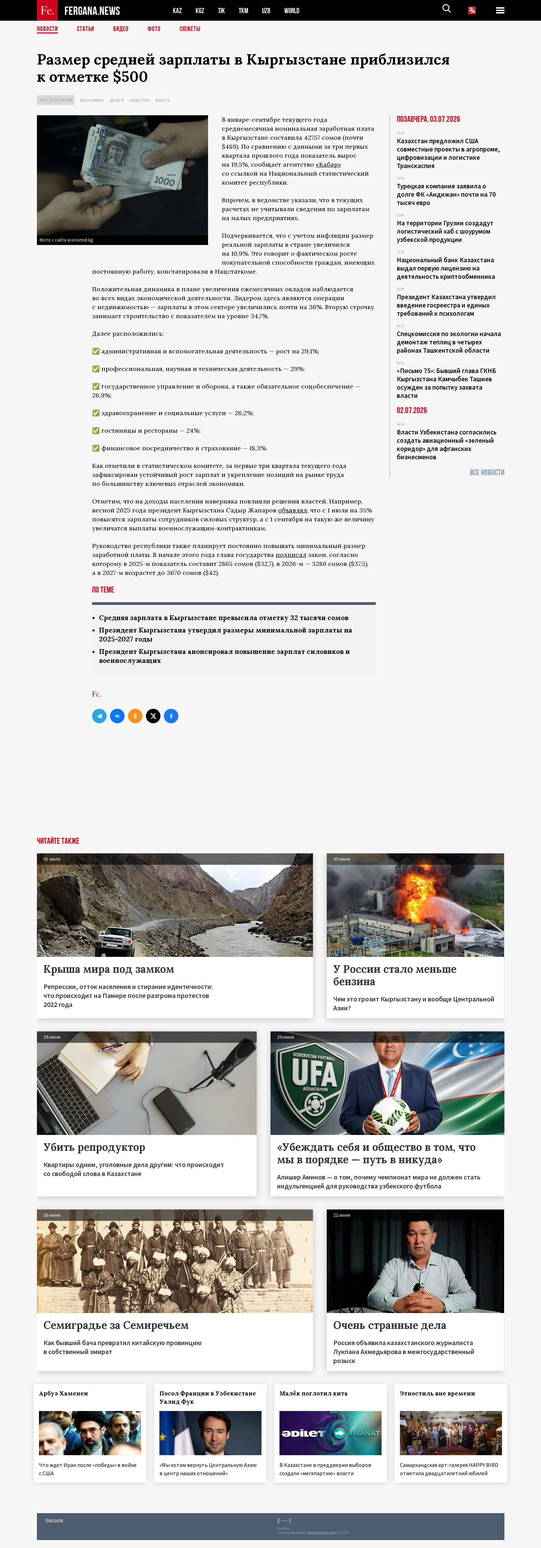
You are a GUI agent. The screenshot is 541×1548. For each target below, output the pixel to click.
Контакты (54, 1527)
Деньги (116, 100)
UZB (268, 10)
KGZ (200, 10)
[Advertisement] (270, 787)
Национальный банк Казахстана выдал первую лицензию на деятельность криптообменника (446, 268)
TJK (222, 10)
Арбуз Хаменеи (66, 1395)
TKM (245, 10)
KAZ (177, 10)
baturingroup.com (322, 1540)
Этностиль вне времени (440, 1395)
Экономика (92, 100)
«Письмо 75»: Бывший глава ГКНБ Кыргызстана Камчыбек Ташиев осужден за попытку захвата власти (446, 383)
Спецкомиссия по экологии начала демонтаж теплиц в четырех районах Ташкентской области (449, 342)
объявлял (292, 510)
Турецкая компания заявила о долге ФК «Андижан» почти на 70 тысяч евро (446, 194)
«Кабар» (328, 164)
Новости (48, 29)
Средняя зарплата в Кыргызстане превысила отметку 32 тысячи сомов (228, 618)
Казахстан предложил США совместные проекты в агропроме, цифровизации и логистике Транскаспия (448, 153)
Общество (139, 100)
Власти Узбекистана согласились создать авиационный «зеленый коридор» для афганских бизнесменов (446, 444)
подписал (291, 555)
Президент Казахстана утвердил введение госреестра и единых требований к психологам (446, 305)
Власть (162, 100)
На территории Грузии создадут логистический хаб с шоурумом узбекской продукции (445, 231)
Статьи (87, 29)
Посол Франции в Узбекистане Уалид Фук (203, 1399)
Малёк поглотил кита (317, 1395)
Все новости (487, 473)
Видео (123, 29)
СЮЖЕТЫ (194, 29)
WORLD (294, 10)
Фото (157, 29)
